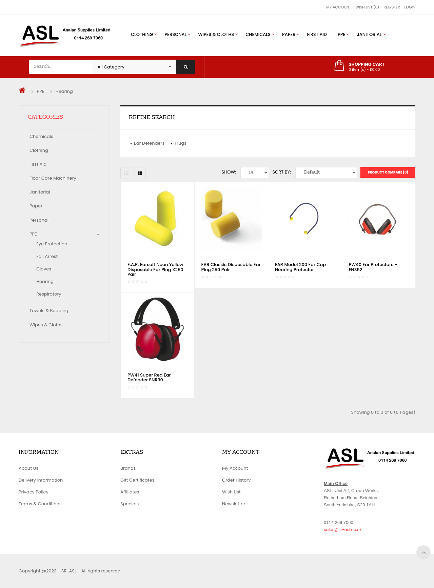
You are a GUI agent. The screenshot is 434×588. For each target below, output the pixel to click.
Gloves (43, 269)
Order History (236, 480)
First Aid (37, 164)
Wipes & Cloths (45, 325)
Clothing (38, 150)
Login (410, 7)
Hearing (64, 91)
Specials (129, 504)
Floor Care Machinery (52, 178)
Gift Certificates (137, 480)
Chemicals (41, 136)
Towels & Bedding (48, 310)
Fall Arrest (47, 256)
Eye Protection (51, 244)
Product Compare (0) (388, 172)
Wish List (231, 492)
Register (391, 7)
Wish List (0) (367, 7)
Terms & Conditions (40, 504)
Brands (128, 468)
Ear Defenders (149, 143)
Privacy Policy (33, 492)
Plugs (180, 143)
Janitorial (39, 192)
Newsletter (233, 504)
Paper (35, 206)
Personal (38, 220)
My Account (338, 7)
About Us (28, 468)
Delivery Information (41, 480)
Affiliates (129, 492)
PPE (40, 91)
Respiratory (48, 294)
